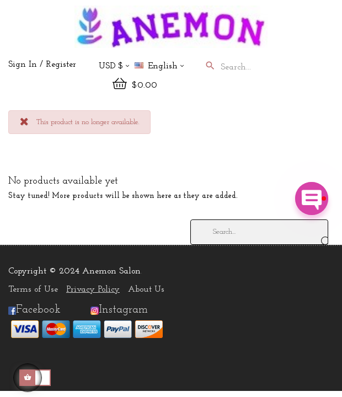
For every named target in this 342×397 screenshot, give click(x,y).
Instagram (123, 309)
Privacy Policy (93, 289)
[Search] (259, 232)
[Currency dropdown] (114, 67)
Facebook (34, 309)
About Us (146, 289)
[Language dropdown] (164, 67)
